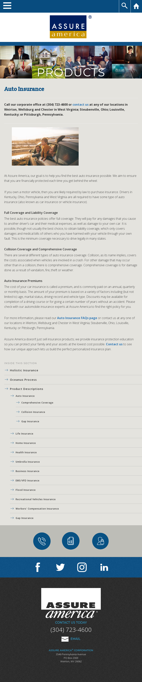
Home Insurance (26, 443)
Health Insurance (26, 452)
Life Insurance (24, 433)
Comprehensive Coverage (37, 402)
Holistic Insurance (24, 370)
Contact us (114, 344)
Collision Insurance (33, 412)
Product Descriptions (26, 389)
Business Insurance (28, 471)
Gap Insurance (30, 421)
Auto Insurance (25, 396)
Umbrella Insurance (28, 461)
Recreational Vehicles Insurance (36, 499)
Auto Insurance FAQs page (77, 318)
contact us (81, 104)
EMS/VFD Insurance (28, 480)
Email (70, 639)
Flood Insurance (26, 490)
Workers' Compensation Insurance (37, 508)
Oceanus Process (23, 379)
